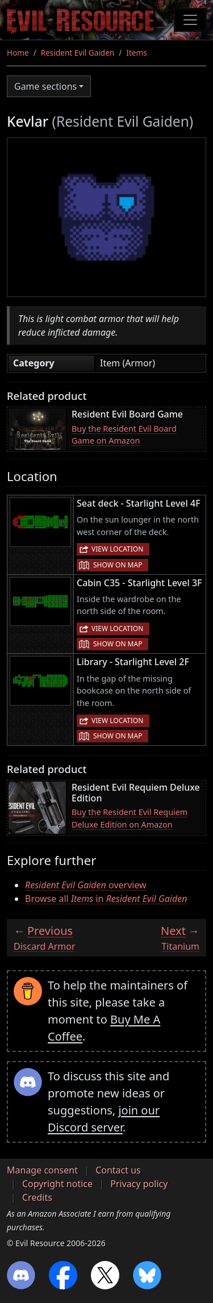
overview (86, 885)
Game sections (45, 86)
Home (18, 52)
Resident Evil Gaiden (77, 52)
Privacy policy (139, 1183)
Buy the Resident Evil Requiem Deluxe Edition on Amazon (129, 818)
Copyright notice (57, 1183)
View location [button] (117, 549)
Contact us (118, 1170)
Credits (37, 1197)
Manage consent (42, 1170)
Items (136, 52)
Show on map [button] (117, 565)
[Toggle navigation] (190, 20)
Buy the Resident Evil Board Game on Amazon (124, 434)
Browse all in (106, 898)
